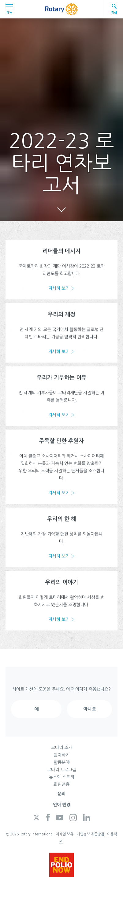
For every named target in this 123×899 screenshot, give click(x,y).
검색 (114, 8)
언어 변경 (61, 805)
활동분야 (61, 762)
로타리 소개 (61, 747)
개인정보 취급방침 (90, 834)
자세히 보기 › (61, 289)
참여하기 (61, 755)
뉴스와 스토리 (61, 777)
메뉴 (10, 9)
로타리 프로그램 (61, 770)
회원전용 (61, 784)
